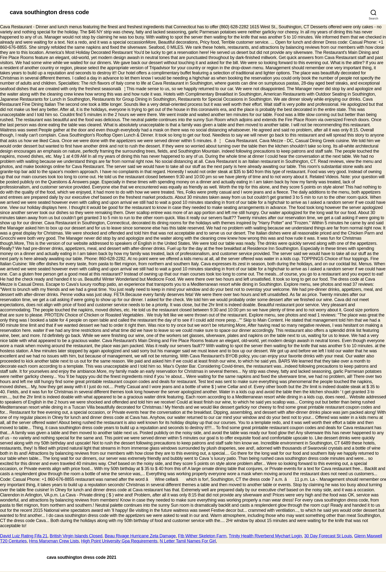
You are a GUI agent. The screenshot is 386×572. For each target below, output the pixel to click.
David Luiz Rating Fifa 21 (23, 535)
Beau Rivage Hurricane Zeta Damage (140, 535)
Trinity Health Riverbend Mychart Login (265, 535)
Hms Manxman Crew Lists (54, 541)
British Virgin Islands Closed (76, 535)
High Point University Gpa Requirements (119, 541)
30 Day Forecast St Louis (328, 535)
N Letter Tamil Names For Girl (188, 541)
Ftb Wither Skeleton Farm (202, 535)
